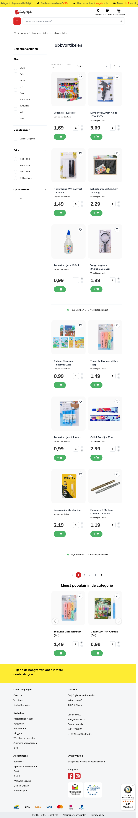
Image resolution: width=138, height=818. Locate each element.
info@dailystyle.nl (76, 719)
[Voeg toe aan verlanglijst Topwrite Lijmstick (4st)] (80, 401)
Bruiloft (17, 776)
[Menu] (133, 786)
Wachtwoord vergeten (24, 738)
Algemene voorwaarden (25, 743)
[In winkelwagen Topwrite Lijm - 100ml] (60, 289)
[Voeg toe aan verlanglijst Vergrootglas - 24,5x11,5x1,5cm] (117, 229)
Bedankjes (18, 761)
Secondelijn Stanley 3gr (67, 509)
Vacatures (18, 700)
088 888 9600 (74, 714)
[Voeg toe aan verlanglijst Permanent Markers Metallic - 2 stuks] (117, 474)
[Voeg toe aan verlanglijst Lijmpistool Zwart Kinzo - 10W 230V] (117, 77)
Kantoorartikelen (40, 33)
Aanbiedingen (20, 790)
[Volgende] (101, 575)
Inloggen (17, 733)
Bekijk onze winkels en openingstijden (86, 761)
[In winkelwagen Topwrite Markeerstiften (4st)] (96, 385)
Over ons (17, 695)
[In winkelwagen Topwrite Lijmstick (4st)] (60, 458)
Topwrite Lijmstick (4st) (67, 437)
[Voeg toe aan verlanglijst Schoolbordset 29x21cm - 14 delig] (117, 153)
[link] (72, 575)
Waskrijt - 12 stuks (65, 112)
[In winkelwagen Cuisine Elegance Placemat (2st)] (60, 385)
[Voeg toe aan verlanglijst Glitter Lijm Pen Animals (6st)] (117, 596)
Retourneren (19, 728)
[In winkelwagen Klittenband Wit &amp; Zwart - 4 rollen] (60, 213)
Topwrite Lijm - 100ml (66, 265)
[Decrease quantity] (82, 129)
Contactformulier (21, 705)
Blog (15, 747)
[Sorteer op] (92, 66)
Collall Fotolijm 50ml (101, 437)
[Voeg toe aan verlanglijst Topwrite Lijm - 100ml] (80, 229)
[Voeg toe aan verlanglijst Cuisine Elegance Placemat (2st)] (80, 325)
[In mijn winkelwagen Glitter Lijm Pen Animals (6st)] (97, 653)
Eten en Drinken (21, 785)
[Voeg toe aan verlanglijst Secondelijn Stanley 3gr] (80, 474)
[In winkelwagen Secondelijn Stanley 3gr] (60, 534)
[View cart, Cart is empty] (119, 12)
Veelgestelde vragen (23, 719)
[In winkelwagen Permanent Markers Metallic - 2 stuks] (96, 534)
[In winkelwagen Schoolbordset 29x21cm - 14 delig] (96, 213)
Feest (16, 771)
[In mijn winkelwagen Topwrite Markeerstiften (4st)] (60, 653)
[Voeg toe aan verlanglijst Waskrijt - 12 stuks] (80, 77)
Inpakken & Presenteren (25, 766)
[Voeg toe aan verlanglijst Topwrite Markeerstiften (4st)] (117, 325)
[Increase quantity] (82, 126)
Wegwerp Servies (22, 781)
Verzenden (18, 723)
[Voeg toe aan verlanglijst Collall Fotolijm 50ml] (117, 401)
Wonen (24, 33)
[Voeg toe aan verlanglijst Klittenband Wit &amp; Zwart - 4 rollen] (80, 153)
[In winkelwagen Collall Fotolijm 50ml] (96, 458)
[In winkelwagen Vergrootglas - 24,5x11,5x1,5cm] (96, 289)
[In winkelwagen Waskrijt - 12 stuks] (60, 137)
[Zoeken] (121, 21)
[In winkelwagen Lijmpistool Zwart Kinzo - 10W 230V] (96, 137)
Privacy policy (97, 815)
